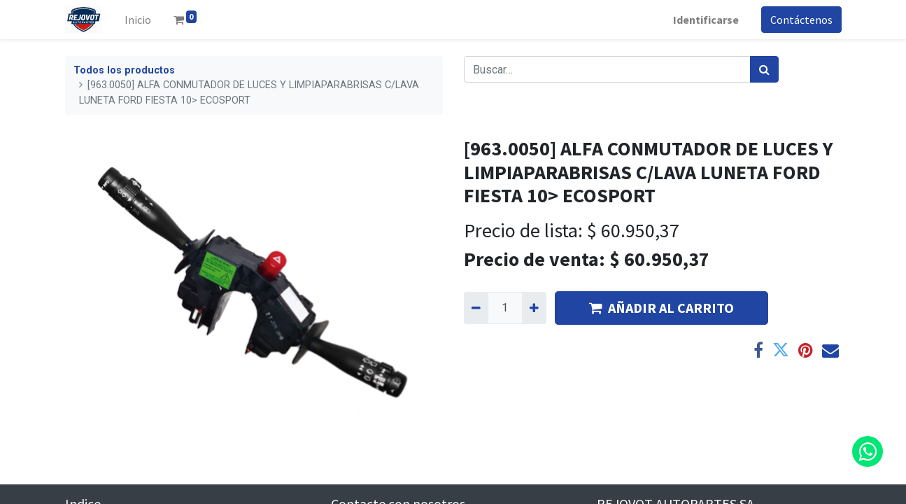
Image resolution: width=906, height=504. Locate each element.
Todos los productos (124, 70)
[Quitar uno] (476, 308)
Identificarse (706, 20)
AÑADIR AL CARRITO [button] (661, 307)
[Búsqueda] (764, 69)
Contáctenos (801, 20)
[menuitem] (138, 20)
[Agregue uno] (534, 308)
